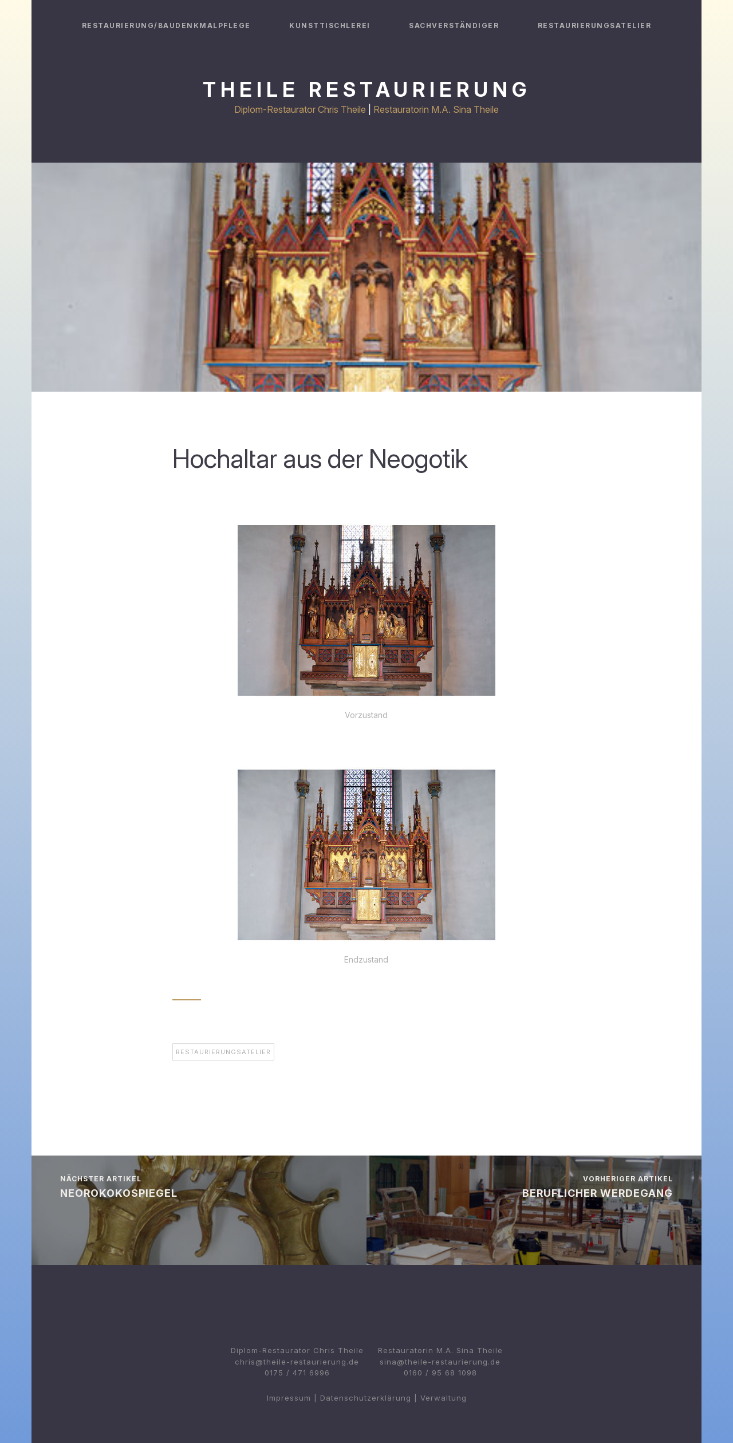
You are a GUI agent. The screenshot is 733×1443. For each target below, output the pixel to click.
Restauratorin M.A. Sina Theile (436, 109)
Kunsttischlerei (330, 25)
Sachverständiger (454, 25)
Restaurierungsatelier (595, 25)
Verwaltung (443, 1397)
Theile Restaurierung (367, 89)
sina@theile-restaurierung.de (440, 1361)
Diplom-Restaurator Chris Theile (300, 109)
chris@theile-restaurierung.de (297, 1361)
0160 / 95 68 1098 (440, 1372)
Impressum (289, 1397)
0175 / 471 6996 (297, 1372)
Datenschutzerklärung (365, 1397)
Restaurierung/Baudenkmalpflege (166, 25)
